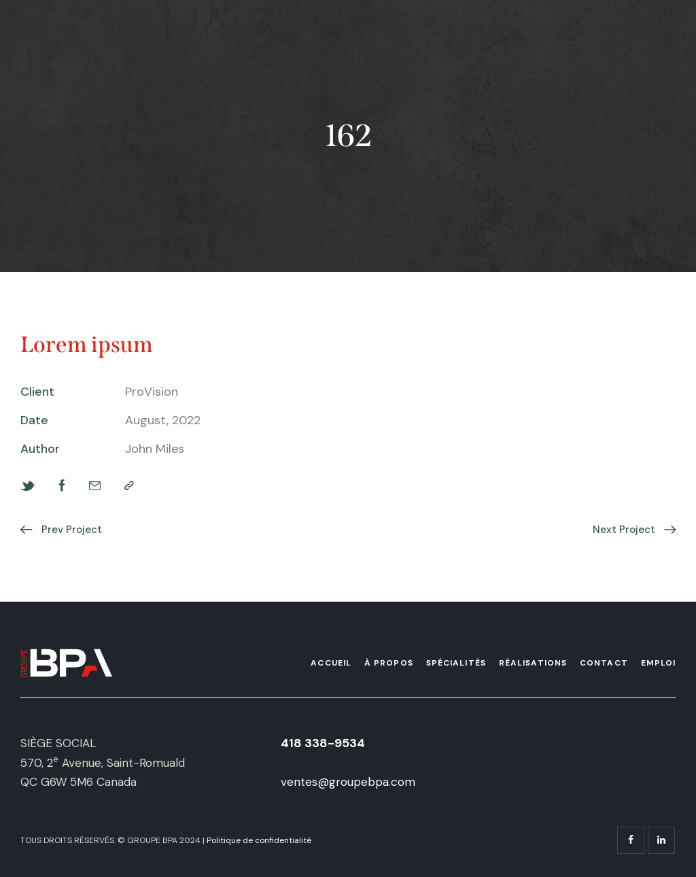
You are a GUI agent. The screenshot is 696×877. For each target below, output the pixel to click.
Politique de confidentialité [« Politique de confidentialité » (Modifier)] (259, 840)
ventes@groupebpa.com (348, 781)
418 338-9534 (323, 743)
